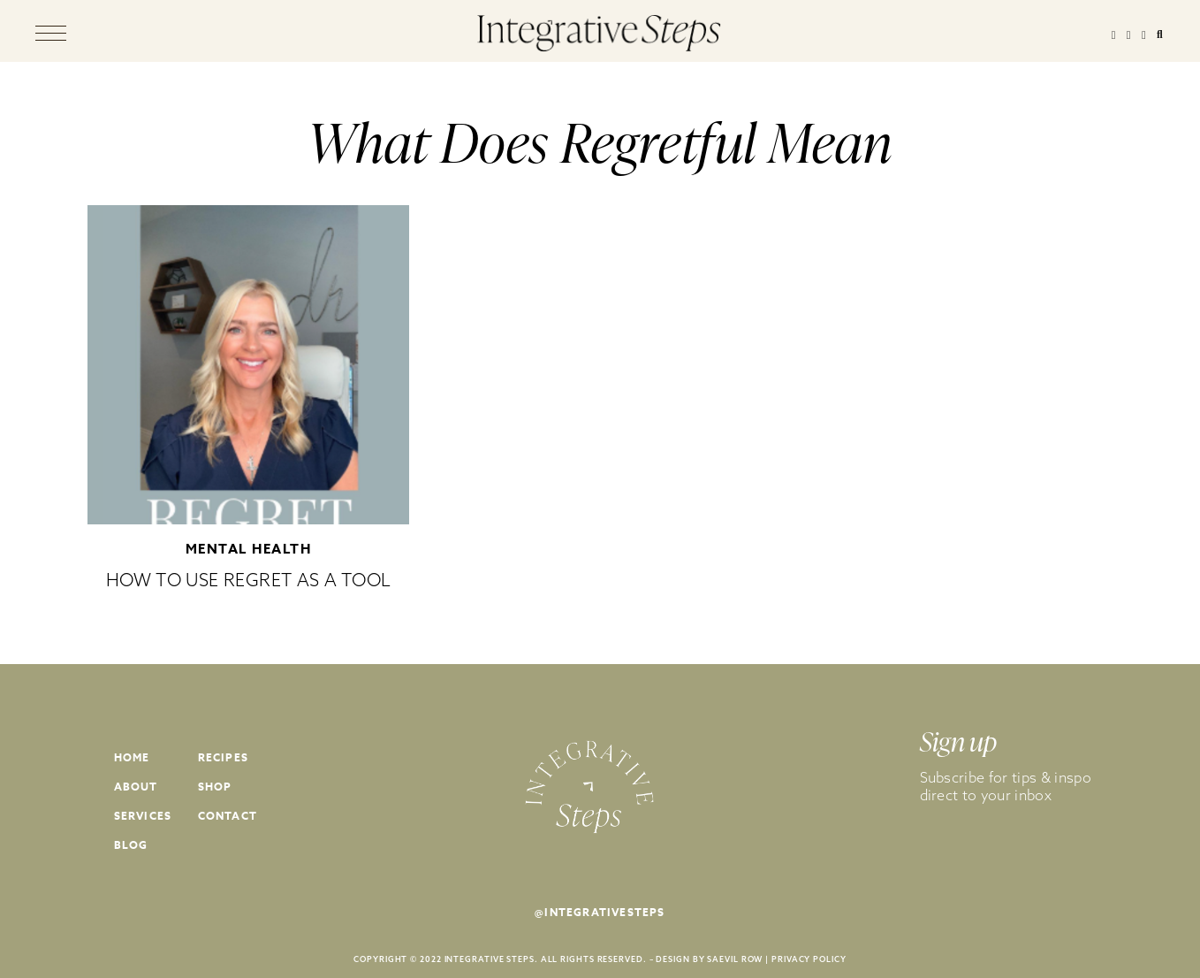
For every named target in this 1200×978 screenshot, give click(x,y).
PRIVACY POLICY (809, 959)
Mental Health (249, 548)
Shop (215, 786)
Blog (131, 844)
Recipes (223, 757)
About (136, 786)
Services (143, 815)
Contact (227, 815)
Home (132, 757)
